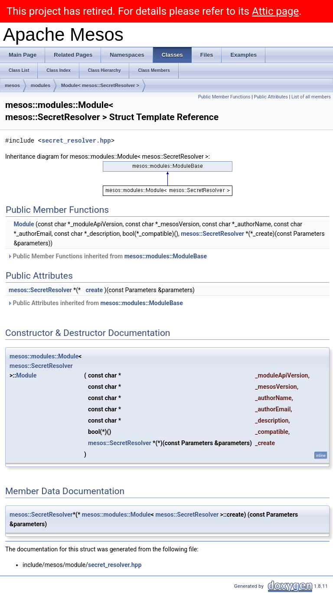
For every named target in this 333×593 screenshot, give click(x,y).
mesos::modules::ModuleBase (165, 256)
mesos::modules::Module (44, 356)
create (94, 290)
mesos (12, 85)
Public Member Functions (224, 97)
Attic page (275, 11)
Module (23, 224)
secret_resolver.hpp (76, 141)
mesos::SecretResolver (212, 233)
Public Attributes (271, 97)
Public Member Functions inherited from (107, 256)
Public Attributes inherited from (95, 303)
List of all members (311, 97)
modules (40, 85)
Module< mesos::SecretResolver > (100, 85)
